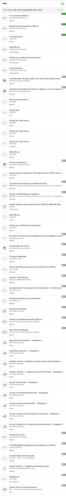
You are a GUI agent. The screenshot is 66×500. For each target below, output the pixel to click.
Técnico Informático (18, 99)
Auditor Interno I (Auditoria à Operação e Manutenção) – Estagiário (36, 361)
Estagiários (14, 477)
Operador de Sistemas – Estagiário (25, 340)
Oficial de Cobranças (19, 120)
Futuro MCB (13, 269)
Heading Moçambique (18, 18)
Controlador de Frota (19, 246)
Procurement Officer (19, 16)
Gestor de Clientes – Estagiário (23, 382)
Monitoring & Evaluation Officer (24, 26)
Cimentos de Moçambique (19, 81)
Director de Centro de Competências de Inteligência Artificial (36, 236)
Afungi (11, 42)
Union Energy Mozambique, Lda (21, 468)
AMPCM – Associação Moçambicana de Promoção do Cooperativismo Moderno (36, 186)
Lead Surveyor (16, 37)
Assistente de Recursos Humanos (24, 298)
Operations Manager (19, 330)
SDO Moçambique (16, 343)
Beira (11, 482)
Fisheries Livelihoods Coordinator (25, 58)
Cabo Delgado (14, 52)
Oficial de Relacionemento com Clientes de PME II (32, 267)
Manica (11, 136)
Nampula (12, 188)
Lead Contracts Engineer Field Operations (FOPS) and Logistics (36, 173)
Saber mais (37, 10)
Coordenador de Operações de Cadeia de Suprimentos (34, 79)
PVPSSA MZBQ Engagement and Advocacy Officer (32, 445)
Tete (10, 115)
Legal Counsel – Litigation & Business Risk (29, 466)
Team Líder (14, 110)
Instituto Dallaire (15, 447)
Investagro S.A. (15, 290)
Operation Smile (15, 259)
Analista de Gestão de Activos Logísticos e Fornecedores (35, 89)
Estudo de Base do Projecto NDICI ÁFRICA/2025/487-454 (34, 204)
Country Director (17, 435)
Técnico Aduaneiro (18, 162)
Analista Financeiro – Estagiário (24, 351)
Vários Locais (14, 209)
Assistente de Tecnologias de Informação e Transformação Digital (36, 288)
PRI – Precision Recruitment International (25, 489)
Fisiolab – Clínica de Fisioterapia (22, 458)
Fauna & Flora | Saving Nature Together (24, 322)
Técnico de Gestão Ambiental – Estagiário (28, 393)
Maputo (11, 21)
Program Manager (18, 256)
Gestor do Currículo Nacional (23, 487)
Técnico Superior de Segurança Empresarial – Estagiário (36, 424)
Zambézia (12, 146)
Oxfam (11, 207)
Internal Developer (18, 309)
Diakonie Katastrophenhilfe (20, 280)
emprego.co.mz (5, 3)
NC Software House (16, 311)
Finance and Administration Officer (25, 319)
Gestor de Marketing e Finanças (24, 194)
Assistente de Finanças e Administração (28, 183)
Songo (11, 345)
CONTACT (13, 39)
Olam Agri (13, 479)
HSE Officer (14, 47)
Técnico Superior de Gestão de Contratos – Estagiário (34, 414)
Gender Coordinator (18, 277)
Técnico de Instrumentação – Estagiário (28, 403)
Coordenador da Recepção (21, 456)
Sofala (11, 125)
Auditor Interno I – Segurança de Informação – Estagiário (36, 372)
